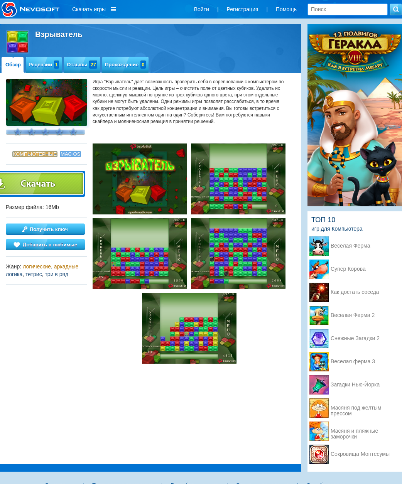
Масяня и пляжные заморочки (354, 431)
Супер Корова (348, 269)
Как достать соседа (355, 292)
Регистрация (242, 9)
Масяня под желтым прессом (356, 408)
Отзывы (82, 65)
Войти (201, 9)
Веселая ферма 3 (353, 361)
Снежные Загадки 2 (355, 338)
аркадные (66, 266)
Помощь (286, 9)
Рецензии (44, 65)
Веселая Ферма (350, 246)
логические (37, 266)
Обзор (13, 64)
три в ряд (56, 274)
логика (14, 274)
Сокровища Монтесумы (360, 454)
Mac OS (70, 154)
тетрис (33, 274)
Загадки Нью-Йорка (355, 385)
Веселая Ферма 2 (353, 315)
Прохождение (125, 65)
